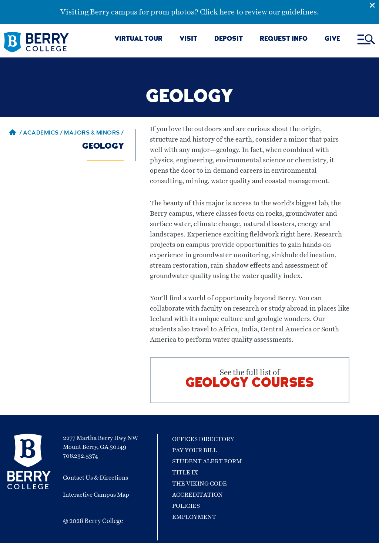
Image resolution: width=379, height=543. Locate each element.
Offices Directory (203, 439)
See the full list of (250, 380)
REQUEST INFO (284, 39)
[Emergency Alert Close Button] (374, 5)
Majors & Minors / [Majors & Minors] (94, 133)
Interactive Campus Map (96, 495)
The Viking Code (199, 484)
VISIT (188, 39)
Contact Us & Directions (95, 478)
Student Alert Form (207, 461)
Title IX (185, 473)
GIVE (332, 39)
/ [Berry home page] (15, 133)
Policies (186, 506)
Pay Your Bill (194, 450)
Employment (194, 517)
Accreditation (197, 495)
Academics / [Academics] (43, 133)
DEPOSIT (228, 39)
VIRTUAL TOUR (138, 39)
